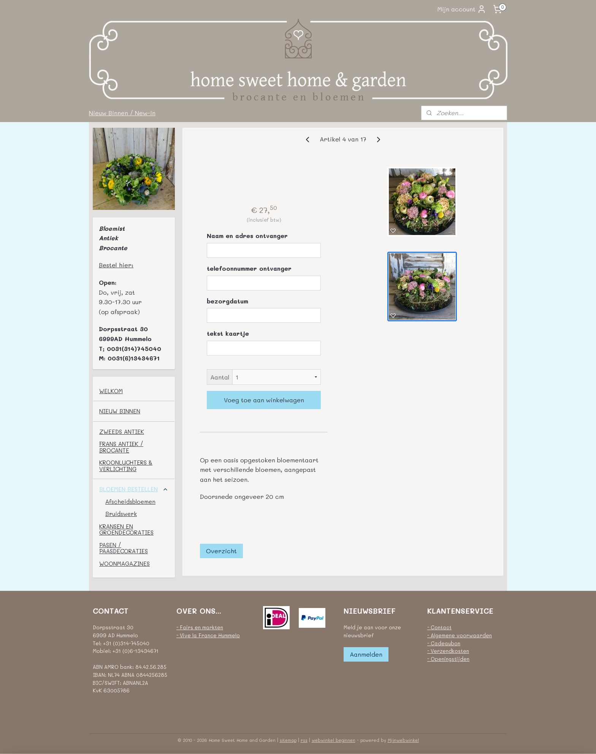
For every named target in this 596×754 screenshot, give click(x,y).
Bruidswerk (121, 513)
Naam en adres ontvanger (247, 236)
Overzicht (221, 551)
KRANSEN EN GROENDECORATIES (126, 529)
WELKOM (111, 391)
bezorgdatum (227, 301)
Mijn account (461, 9)
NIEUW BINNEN (119, 411)
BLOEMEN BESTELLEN (133, 489)
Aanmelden (366, 654)
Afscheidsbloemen (130, 501)
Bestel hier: (116, 265)
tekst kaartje (228, 333)
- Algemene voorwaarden (459, 635)
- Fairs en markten (199, 627)
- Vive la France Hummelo (208, 635)
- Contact (439, 627)
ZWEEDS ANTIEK (121, 431)
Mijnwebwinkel (403, 740)
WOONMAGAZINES (124, 563)
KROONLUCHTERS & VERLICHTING (125, 466)
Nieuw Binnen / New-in (122, 113)
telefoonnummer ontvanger (249, 268)
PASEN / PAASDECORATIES (123, 548)
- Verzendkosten (448, 651)
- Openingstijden (448, 659)
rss (304, 740)
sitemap (288, 740)
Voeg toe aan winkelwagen (264, 400)
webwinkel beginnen (333, 740)
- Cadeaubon (443, 643)
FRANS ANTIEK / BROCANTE (121, 447)
